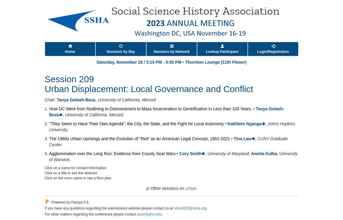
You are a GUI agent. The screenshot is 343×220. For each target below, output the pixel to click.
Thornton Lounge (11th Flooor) (215, 62)
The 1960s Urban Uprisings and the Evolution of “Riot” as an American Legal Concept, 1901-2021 (139, 138)
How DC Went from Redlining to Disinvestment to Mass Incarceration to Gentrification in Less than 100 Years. (150, 108)
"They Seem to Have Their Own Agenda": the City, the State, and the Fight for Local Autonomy (136, 123)
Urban (191, 188)
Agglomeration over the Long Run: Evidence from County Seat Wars (112, 153)
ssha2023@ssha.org (190, 208)
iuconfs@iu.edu (149, 214)
